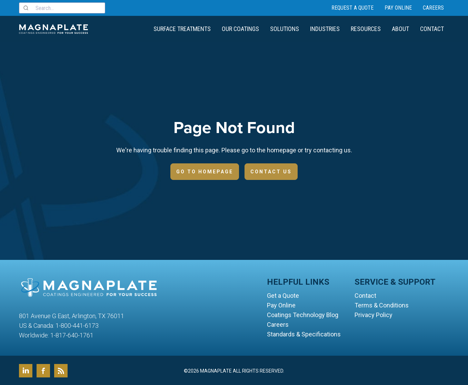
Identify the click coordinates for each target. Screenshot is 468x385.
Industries (325, 28)
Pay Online (398, 7)
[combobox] (62, 7)
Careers (433, 7)
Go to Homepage (204, 171)
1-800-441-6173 (77, 324)
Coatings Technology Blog (302, 314)
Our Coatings (240, 28)
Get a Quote (283, 294)
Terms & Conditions (382, 304)
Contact (432, 28)
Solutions (284, 28)
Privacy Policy (373, 314)
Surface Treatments (182, 28)
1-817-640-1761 (71, 334)
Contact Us (271, 171)
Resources (366, 28)
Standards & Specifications (304, 333)
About (400, 28)
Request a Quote (352, 7)
